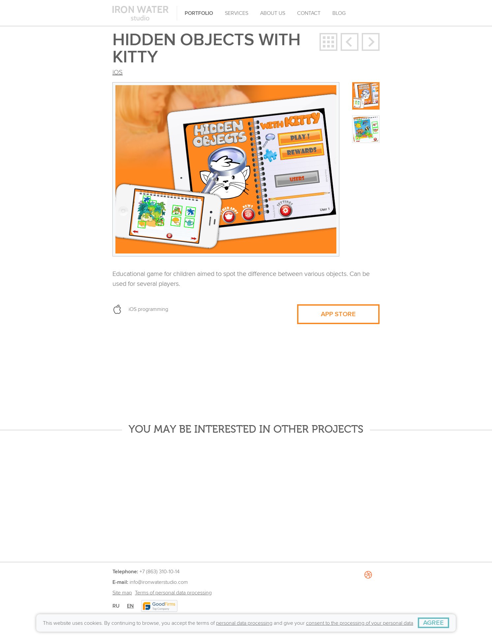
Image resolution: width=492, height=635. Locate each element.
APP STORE (338, 314)
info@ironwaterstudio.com (159, 582)
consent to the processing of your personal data (359, 623)
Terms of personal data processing (173, 592)
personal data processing (244, 623)
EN (130, 606)
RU (116, 606)
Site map (122, 592)
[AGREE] (433, 623)
